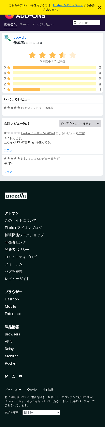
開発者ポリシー (17, 249)
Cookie (32, 389)
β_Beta (25, 158)
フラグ (8, 150)
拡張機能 (10, 24)
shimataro (34, 43)
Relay (9, 349)
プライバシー (13, 389)
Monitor (11, 356)
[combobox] (86, 22)
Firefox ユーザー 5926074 (38, 133)
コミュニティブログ (21, 257)
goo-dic (19, 37)
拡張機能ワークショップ (24, 235)
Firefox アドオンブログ (23, 228)
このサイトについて (21, 220)
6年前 (49, 107)
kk (22, 107)
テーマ (24, 24)
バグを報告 (13, 271)
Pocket (11, 363)
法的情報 (48, 389)
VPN (8, 341)
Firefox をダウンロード (68, 5)
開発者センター (17, 242)
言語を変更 (12, 412)
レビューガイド (17, 279)
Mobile (10, 306)
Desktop (12, 299)
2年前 (80, 133)
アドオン (12, 213)
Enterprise (13, 314)
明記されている (20, 397)
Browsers (12, 334)
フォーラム (13, 264)
